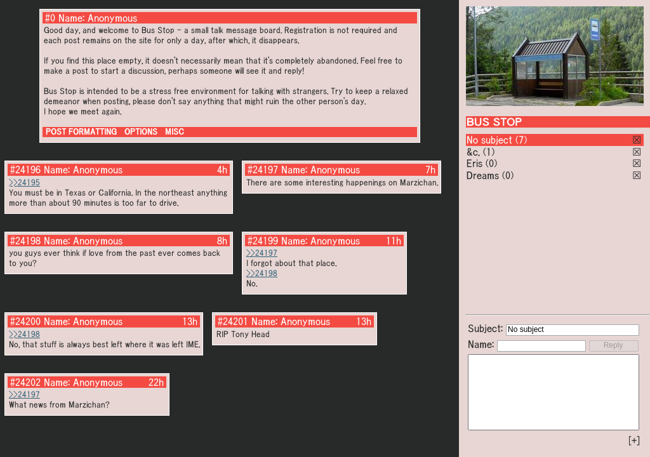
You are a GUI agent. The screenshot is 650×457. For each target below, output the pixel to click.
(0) (491, 163)
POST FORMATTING (81, 132)
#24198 (25, 240)
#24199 (263, 240)
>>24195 (24, 182)
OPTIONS (140, 132)
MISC (174, 132)
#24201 (233, 321)
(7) (521, 140)
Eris (474, 163)
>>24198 (261, 273)
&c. (473, 152)
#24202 (25, 382)
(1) (488, 152)
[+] (634, 440)
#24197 (263, 169)
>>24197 (261, 253)
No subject (491, 140)
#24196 (25, 169)
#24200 (25, 321)
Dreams (483, 175)
